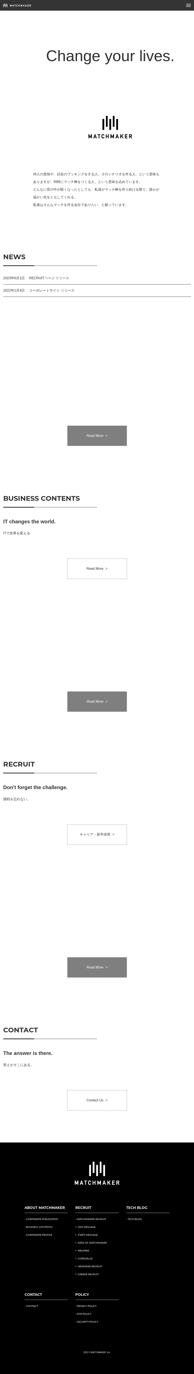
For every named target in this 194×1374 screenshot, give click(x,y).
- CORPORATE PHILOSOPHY (41, 1219)
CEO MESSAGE (87, 1227)
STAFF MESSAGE (88, 1235)
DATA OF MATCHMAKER (92, 1243)
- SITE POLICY (83, 1314)
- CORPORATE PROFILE (38, 1235)
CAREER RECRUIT (88, 1274)
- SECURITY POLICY (86, 1322)
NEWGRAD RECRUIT (90, 1266)
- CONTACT (31, 1306)
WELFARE (83, 1250)
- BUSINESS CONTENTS (39, 1227)
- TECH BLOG (134, 1219)
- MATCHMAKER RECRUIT (90, 1219)
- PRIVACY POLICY (85, 1306)
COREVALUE (85, 1258)
